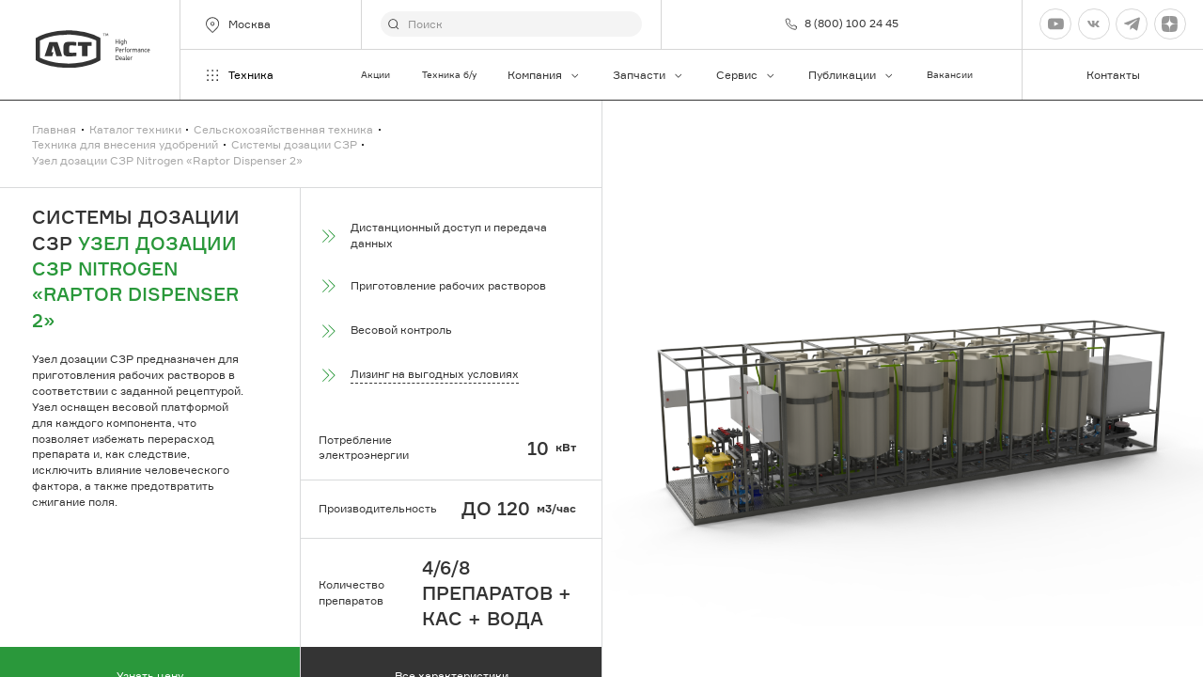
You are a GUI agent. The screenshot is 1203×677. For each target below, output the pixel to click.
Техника (238, 75)
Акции (375, 75)
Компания (544, 75)
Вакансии (950, 75)
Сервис (746, 75)
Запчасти (648, 75)
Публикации (851, 75)
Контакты (1113, 75)
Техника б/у (449, 75)
